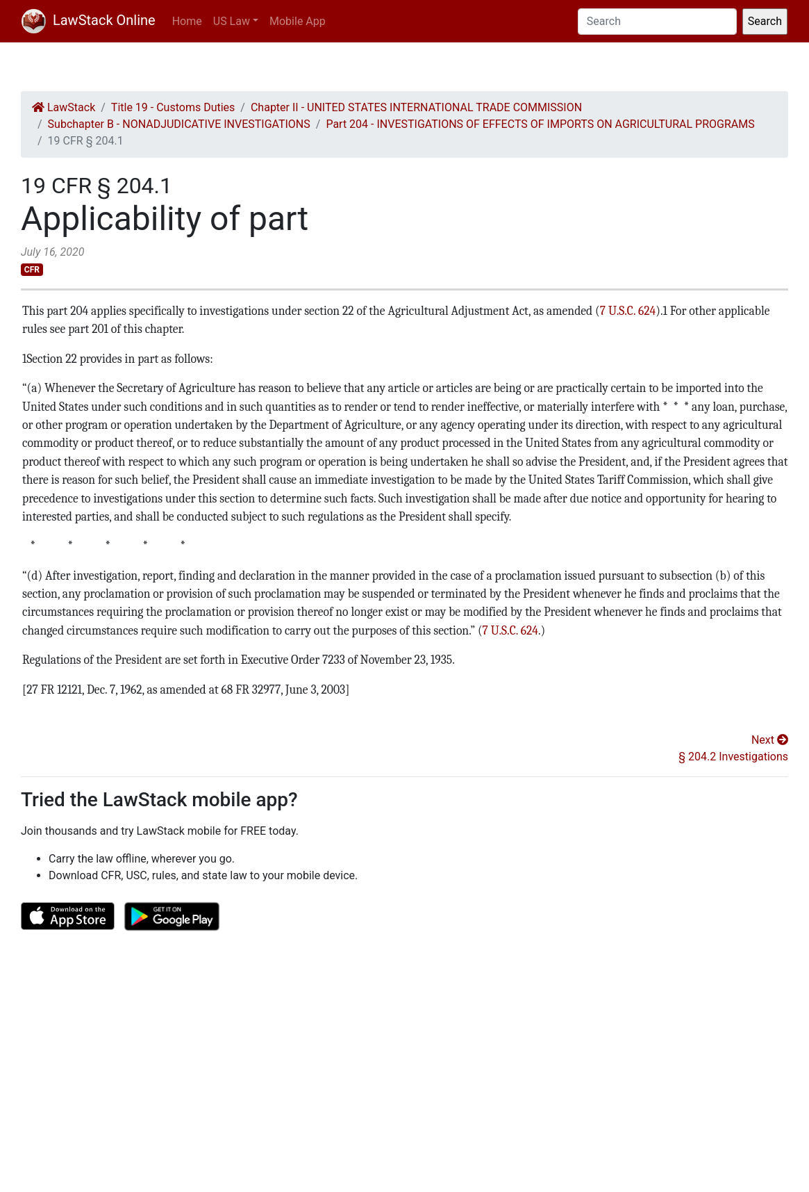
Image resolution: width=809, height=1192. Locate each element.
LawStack (63, 107)
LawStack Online (89, 20)
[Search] (657, 21)
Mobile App (297, 21)
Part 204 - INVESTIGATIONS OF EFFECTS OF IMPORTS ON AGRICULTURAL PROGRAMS (540, 124)
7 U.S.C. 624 (628, 311)
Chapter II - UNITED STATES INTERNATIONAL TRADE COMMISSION (416, 107)
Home (187, 21)
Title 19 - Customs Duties (173, 107)
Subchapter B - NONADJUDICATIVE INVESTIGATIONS (179, 124)
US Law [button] (231, 21)
